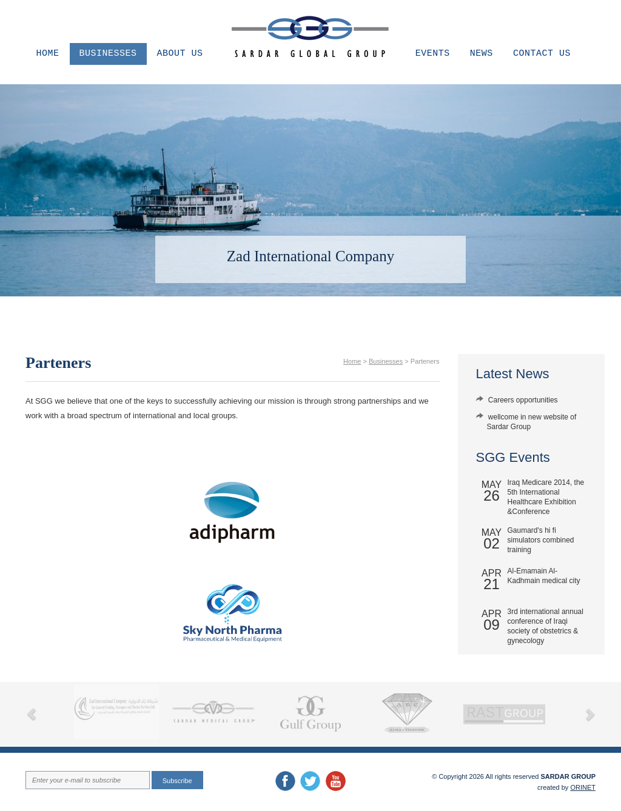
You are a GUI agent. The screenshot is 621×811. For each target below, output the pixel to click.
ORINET (583, 787)
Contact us (542, 54)
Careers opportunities (523, 400)
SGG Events (513, 457)
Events (432, 54)
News (481, 54)
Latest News (512, 373)
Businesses (108, 54)
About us (180, 54)
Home (47, 54)
